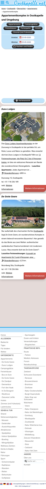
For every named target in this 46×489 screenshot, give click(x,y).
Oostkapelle (38, 231)
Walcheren (28, 403)
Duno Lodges (8, 109)
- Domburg (28, 415)
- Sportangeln (29, 335)
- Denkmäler (6, 423)
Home (3, 335)
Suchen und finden (23, 46)
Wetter (3, 352)
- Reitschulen (6, 475)
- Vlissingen (28, 431)
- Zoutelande (29, 422)
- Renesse (28, 378)
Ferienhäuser (10, 28)
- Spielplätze (6, 433)
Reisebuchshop (30, 364)
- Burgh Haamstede (32, 394)
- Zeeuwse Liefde (8, 397)
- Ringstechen (29, 345)
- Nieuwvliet (28, 441)
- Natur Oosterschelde (33, 391)
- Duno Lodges (7, 365)
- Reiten (4, 471)
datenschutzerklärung (32, 483)
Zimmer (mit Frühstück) (23, 32)
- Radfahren (5, 465)
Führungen (5, 455)
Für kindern (5, 348)
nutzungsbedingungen (19, 483)
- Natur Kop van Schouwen (30, 398)
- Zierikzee (28, 388)
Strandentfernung (11, 173)
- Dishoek (28, 428)
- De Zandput (6, 381)
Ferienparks (26, 28)
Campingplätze (31, 24)
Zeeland (27, 372)
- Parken (27, 355)
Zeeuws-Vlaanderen (32, 438)
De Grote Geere (9, 196)
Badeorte (4, 342)
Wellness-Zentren (8, 446)
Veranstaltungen (30, 341)
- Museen (4, 420)
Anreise (14, 37)
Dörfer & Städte (7, 449)
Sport (3, 459)
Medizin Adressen (31, 358)
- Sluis (26, 444)
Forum (26, 361)
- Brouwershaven (31, 381)
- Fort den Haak (7, 388)
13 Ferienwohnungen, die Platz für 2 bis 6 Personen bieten (21, 158)
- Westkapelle (29, 419)
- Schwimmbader (8, 462)
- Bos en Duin (6, 375)
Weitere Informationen (35, 188)
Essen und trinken (31, 338)
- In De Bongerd (7, 391)
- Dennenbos (6, 384)
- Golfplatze (5, 478)
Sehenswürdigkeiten (9, 417)
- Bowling (4, 439)
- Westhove (5, 394)
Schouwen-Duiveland (32, 375)
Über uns (27, 458)
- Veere (27, 406)
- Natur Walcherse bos (33, 425)
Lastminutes (6, 407)
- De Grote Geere (7, 362)
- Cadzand (28, 447)
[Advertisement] (23, 74)
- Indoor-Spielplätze (9, 436)
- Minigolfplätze (7, 443)
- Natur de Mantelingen (33, 412)
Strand (3, 414)
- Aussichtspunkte (8, 427)
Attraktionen (6, 430)
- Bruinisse (28, 384)
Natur (3, 452)
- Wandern (5, 468)
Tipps (3, 345)
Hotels (38, 28)
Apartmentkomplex (18, 144)
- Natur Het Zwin (30, 451)
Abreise (14, 42)
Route (26, 352)
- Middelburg (29, 435)
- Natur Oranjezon (31, 409)
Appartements (14, 24)
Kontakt (27, 465)
